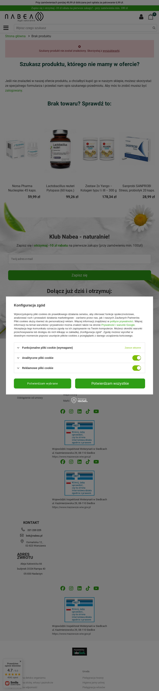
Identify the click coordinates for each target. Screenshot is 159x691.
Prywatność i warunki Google (118, 324)
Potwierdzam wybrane (42, 383)
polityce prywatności (121, 321)
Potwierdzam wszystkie (110, 383)
